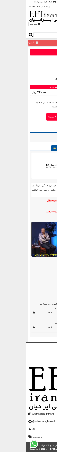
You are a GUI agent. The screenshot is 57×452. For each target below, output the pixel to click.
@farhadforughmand (17, 414)
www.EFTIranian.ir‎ (27, 449)
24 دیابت (41, 137)
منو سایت (47, 27)
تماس (35, 2)
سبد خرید (9, 24)
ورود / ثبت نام (48, 2)
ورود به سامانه (28, 117)
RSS (7, 429)
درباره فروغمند (43, 353)
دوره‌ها (46, 356)
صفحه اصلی (44, 349)
